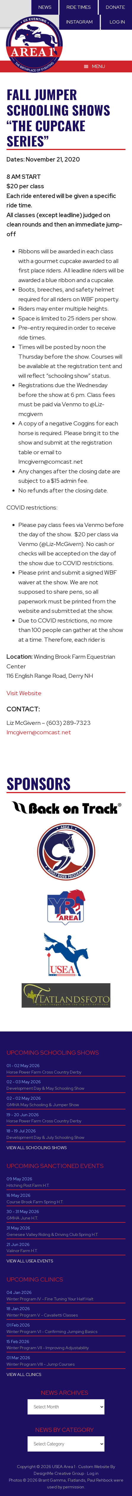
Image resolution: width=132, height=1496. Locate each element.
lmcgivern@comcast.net (39, 732)
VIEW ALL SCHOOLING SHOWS (37, 1147)
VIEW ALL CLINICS (24, 1374)
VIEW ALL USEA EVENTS (30, 1261)
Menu (98, 66)
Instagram (79, 22)
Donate (115, 7)
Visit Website (24, 693)
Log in (117, 22)
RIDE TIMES (79, 7)
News (44, 7)
